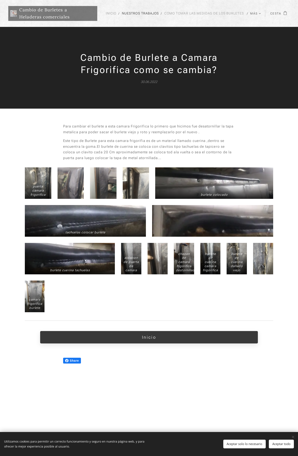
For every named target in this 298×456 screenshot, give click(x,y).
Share (72, 400)
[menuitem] (197, 13)
